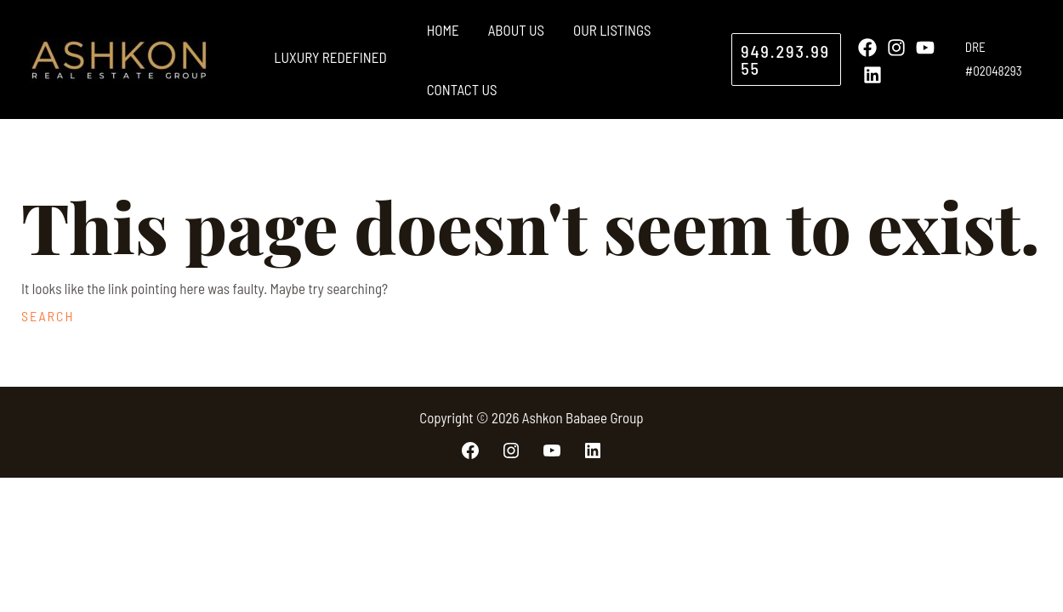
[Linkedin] (872, 74)
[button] (785, 59)
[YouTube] (925, 47)
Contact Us (462, 89)
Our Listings (612, 29)
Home (443, 29)
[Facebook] (867, 47)
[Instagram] (896, 47)
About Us (516, 29)
